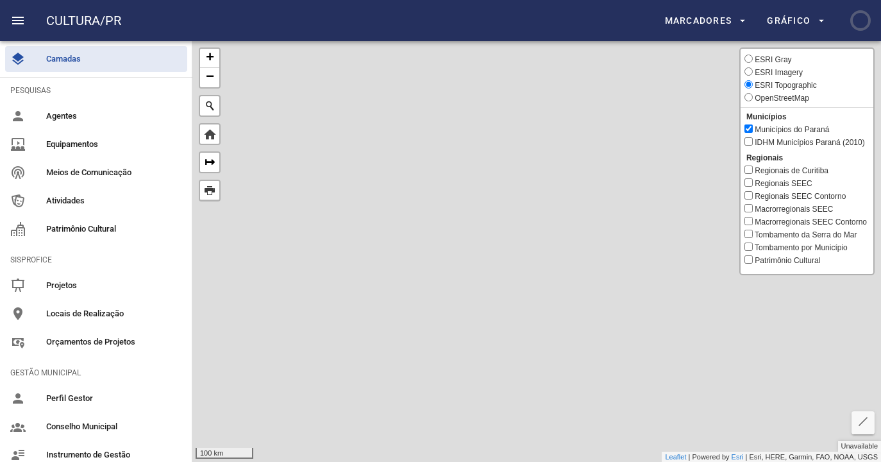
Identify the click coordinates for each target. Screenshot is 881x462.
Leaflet (675, 457)
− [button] (210, 77)
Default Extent (209, 134)
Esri (738, 457)
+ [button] (210, 58)
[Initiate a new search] (209, 106)
